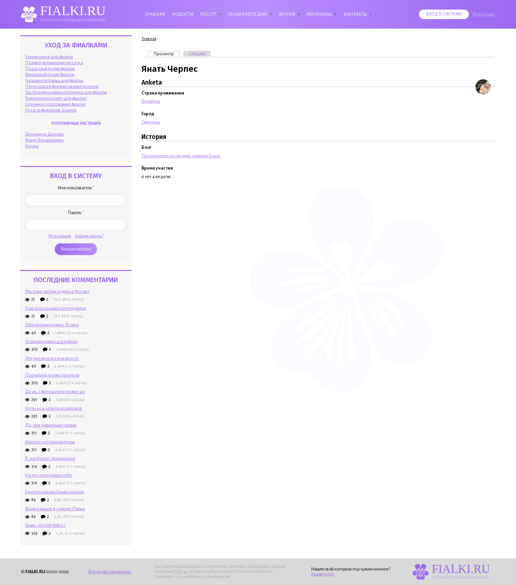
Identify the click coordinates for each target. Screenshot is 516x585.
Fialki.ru (180, 571)
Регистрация (483, 14)
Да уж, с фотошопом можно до (55, 391)
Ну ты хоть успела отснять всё (53, 408)
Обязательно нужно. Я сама (52, 324)
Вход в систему (444, 14)
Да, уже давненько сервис (51, 425)
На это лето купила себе (48, 475)
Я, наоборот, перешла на (50, 458)
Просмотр (166, 53)
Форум (287, 14)
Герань (32, 146)
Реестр (208, 14)
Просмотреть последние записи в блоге (181, 155)
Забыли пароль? (88, 236)
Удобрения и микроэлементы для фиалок (66, 92)
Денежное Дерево (44, 134)
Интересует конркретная (50, 441)
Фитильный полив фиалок (49, 74)
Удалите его (322, 574)
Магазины (319, 14)
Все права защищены (109, 571)
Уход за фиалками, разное (51, 110)
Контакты (355, 14)
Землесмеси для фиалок (49, 56)
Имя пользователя (76, 188)
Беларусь (151, 101)
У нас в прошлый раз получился (55, 308)
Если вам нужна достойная (51, 341)
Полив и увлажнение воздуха (54, 62)
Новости (183, 14)
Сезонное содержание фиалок (55, 104)
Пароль (76, 212)
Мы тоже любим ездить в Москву (57, 291)
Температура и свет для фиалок (55, 98)
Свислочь (151, 122)
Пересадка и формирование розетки (61, 86)
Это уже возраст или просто (52, 358)
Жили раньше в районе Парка (55, 508)
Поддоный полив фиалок (50, 68)
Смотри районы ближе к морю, (55, 492)
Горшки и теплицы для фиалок (54, 80)
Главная (155, 14)
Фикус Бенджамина (44, 140)
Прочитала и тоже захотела (52, 375)
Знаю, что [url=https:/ (45, 525)
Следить (197, 53)
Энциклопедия (247, 14)
